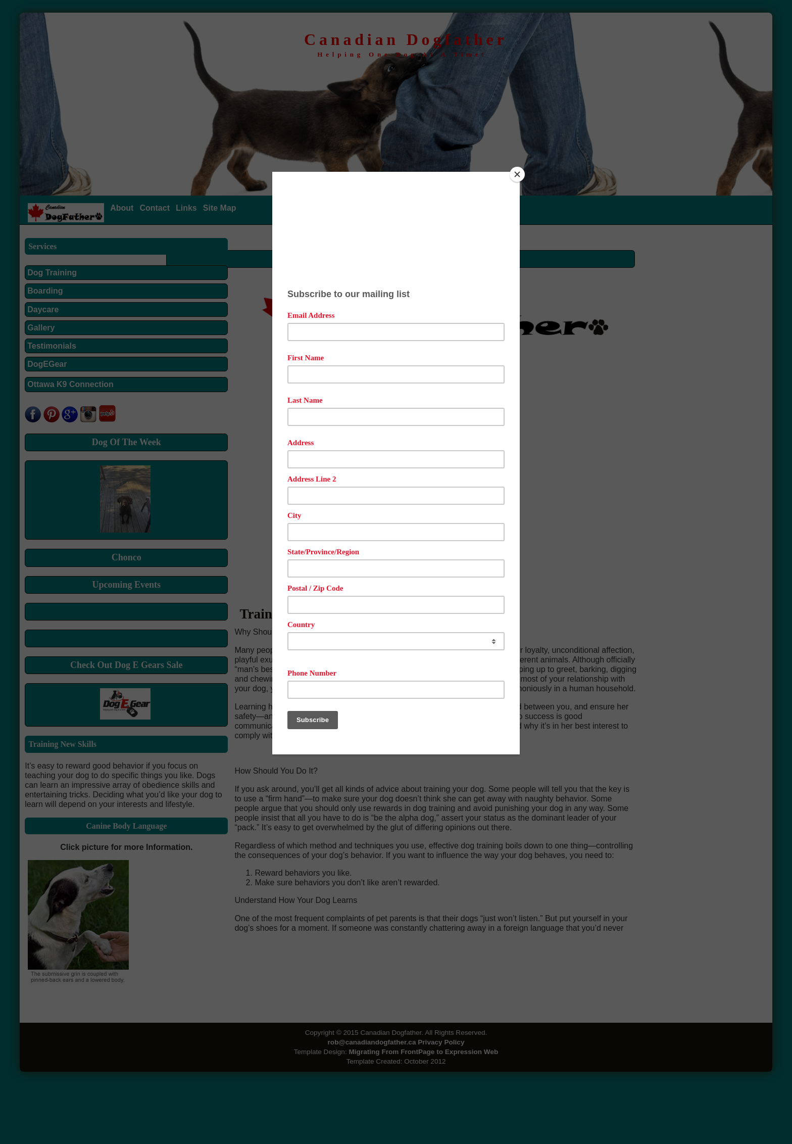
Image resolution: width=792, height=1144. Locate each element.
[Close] (517, 174)
